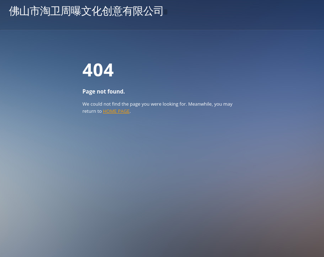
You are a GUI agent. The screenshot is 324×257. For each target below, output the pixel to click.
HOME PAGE (116, 111)
